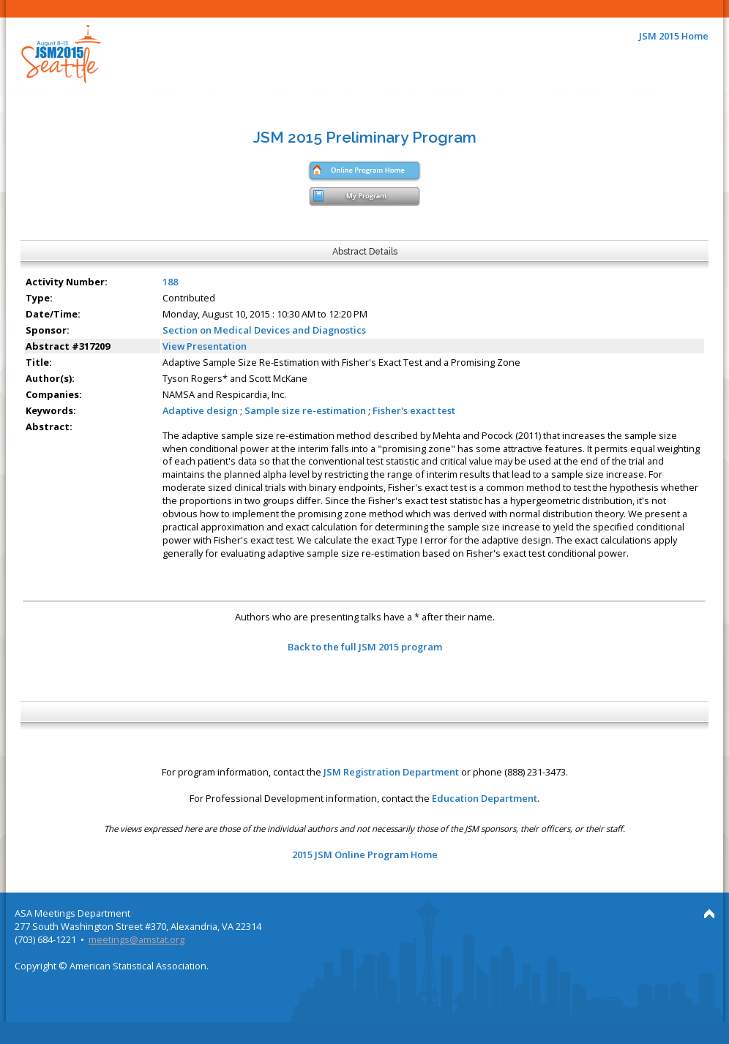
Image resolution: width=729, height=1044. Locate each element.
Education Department (484, 798)
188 (170, 281)
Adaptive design (200, 410)
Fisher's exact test (414, 410)
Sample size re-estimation (305, 410)
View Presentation (204, 346)
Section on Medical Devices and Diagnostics (264, 330)
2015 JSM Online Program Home (365, 854)
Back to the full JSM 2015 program (365, 646)
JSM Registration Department (391, 771)
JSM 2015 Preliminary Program (364, 137)
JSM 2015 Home (674, 35)
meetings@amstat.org (136, 939)
